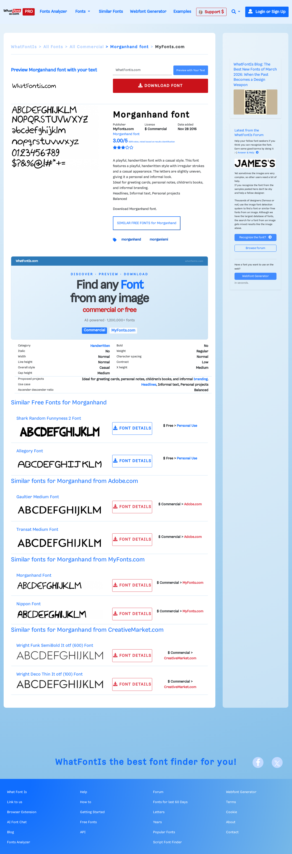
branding (201, 379)
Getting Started (92, 812)
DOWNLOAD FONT (160, 85)
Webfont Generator (148, 12)
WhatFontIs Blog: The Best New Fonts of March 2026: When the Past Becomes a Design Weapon (255, 75)
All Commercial (87, 47)
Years (157, 822)
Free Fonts (88, 822)
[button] (235, 12)
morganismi (159, 239)
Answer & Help (248, 152)
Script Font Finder (167, 842)
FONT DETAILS (132, 428)
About (230, 822)
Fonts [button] (81, 12)
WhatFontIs (24, 47)
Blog (10, 832)
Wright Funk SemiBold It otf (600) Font (54, 645)
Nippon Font (28, 604)
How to (85, 802)
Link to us (14, 802)
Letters (158, 812)
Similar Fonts (111, 12)
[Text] (142, 70)
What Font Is (17, 792)
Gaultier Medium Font (37, 497)
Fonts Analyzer (53, 12)
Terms (231, 802)
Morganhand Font (33, 575)
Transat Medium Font (37, 529)
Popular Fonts (164, 832)
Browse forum (255, 248)
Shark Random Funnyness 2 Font (48, 418)
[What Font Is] (12, 11)
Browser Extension (21, 812)
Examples (182, 12)
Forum (158, 792)
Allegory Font (29, 451)
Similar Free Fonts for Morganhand (59, 403)
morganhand (131, 239)
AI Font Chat (17, 822)
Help (83, 792)
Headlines (148, 385)
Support (211, 11)
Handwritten (100, 346)
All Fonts (53, 47)
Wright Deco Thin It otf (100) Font (49, 674)
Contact (232, 832)
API (83, 832)
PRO (29, 12)
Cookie (231, 812)
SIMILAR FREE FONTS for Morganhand (146, 223)
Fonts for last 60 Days (170, 802)
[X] (277, 762)
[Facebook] (258, 762)
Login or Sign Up (267, 12)
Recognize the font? (255, 237)
